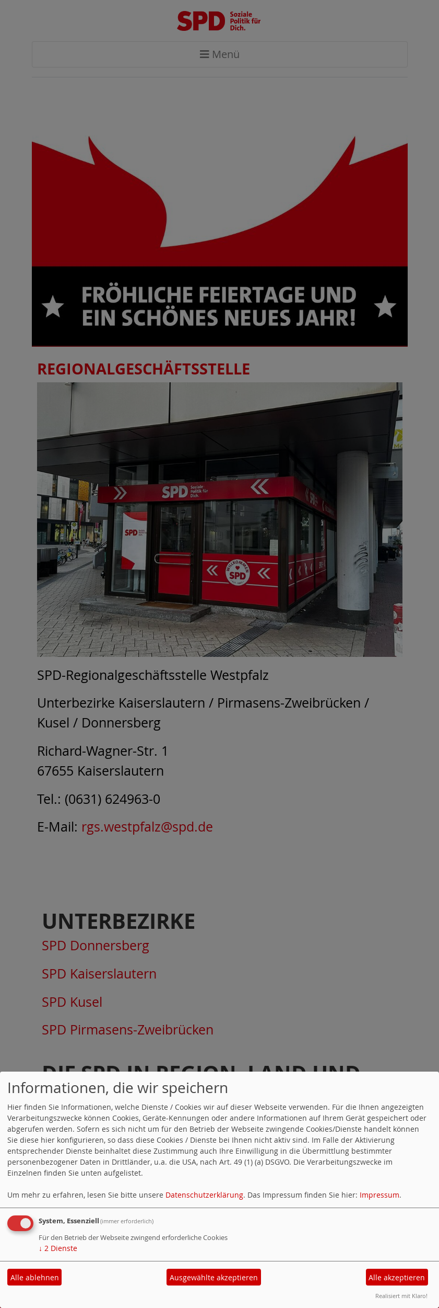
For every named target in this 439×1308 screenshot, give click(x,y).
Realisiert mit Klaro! (401, 1296)
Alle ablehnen (34, 1277)
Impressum (379, 1195)
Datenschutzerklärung (204, 1195)
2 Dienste (58, 1248)
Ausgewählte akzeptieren (214, 1277)
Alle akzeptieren (397, 1277)
